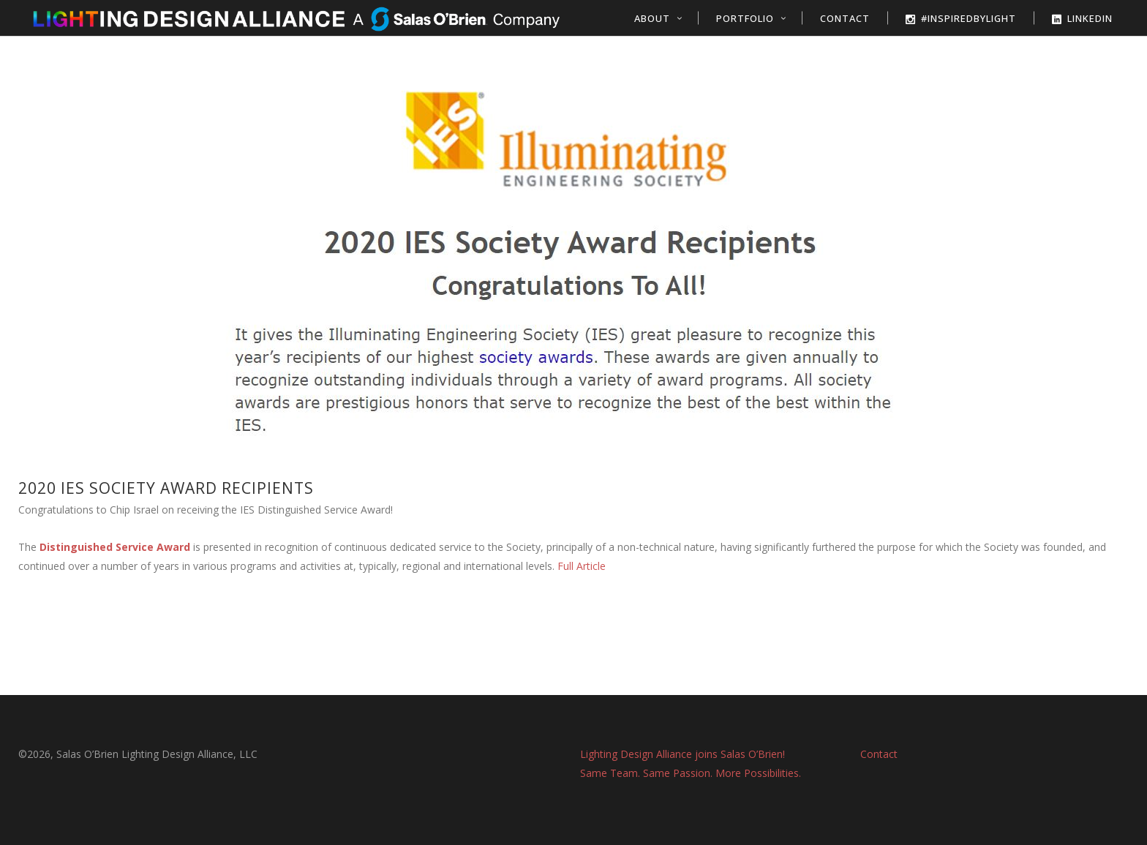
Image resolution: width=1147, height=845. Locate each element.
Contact (879, 754)
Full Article (581, 566)
